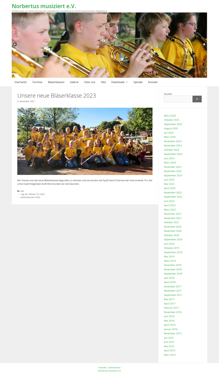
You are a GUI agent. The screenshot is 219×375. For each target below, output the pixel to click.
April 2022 (170, 205)
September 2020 (173, 239)
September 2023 (173, 175)
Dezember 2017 (172, 286)
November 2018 (173, 269)
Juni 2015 (169, 341)
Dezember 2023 (172, 166)
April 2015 (170, 350)
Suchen (168, 94)
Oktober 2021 (171, 222)
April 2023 (170, 188)
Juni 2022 (169, 201)
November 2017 (173, 290)
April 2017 (170, 303)
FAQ (103, 82)
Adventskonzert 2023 (30, 197)
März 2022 (170, 209)
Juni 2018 (169, 277)
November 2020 (173, 230)
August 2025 (171, 128)
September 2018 (173, 273)
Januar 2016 (171, 329)
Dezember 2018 (172, 265)
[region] (109, 45)
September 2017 (173, 295)
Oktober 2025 (171, 119)
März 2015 (170, 354)
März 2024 (170, 162)
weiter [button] (204, 44)
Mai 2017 (169, 299)
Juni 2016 (169, 316)
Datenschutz (114, 367)
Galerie (74, 82)
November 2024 (173, 145)
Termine (37, 82)
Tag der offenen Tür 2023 (32, 194)
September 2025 (173, 124)
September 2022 (173, 196)
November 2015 (173, 333)
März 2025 (170, 136)
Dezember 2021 (172, 213)
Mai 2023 (169, 184)
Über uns (89, 82)
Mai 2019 (169, 256)
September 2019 (173, 252)
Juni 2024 (169, 158)
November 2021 (173, 218)
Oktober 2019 (171, 248)
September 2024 (173, 154)
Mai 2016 (169, 320)
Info (22, 191)
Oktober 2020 (171, 235)
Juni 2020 (169, 243)
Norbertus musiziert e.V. (44, 6)
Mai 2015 (169, 346)
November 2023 (173, 171)
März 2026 (170, 115)
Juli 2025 (169, 132)
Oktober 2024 (171, 149)
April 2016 (170, 324)
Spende (138, 82)
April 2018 (170, 282)
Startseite (21, 82)
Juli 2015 (169, 337)
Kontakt (153, 82)
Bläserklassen (56, 82)
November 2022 (173, 192)
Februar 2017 (171, 307)
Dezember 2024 (172, 141)
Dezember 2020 (172, 226)
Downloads (121, 82)
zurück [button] (15, 44)
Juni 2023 (169, 179)
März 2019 (170, 260)
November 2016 (173, 312)
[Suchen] (197, 99)
